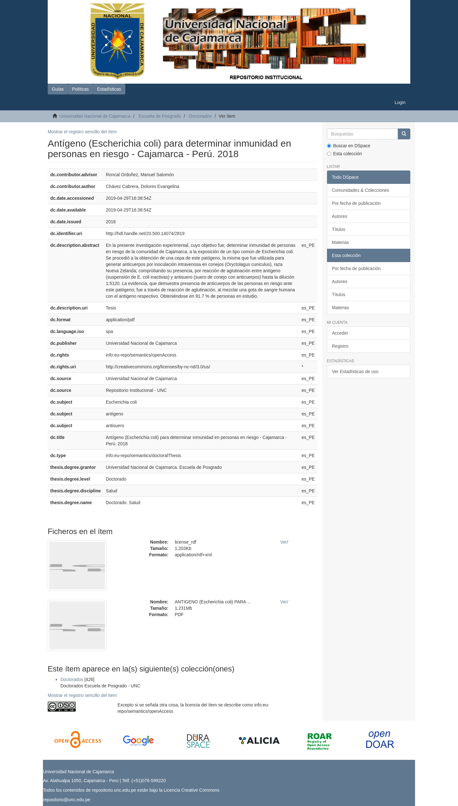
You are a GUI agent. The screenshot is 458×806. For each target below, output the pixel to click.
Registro (340, 346)
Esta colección (344, 153)
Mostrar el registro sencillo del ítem (82, 131)
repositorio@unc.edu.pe (66, 799)
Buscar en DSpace (349, 145)
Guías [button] (58, 89)
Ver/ (284, 542)
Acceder (340, 333)
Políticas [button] (80, 89)
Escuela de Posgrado (160, 116)
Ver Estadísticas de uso (355, 371)
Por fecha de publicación (356, 203)
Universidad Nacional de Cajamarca (94, 116)
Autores (339, 216)
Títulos (338, 229)
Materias (340, 242)
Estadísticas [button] (109, 89)
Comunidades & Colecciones (360, 190)
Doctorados (200, 116)
